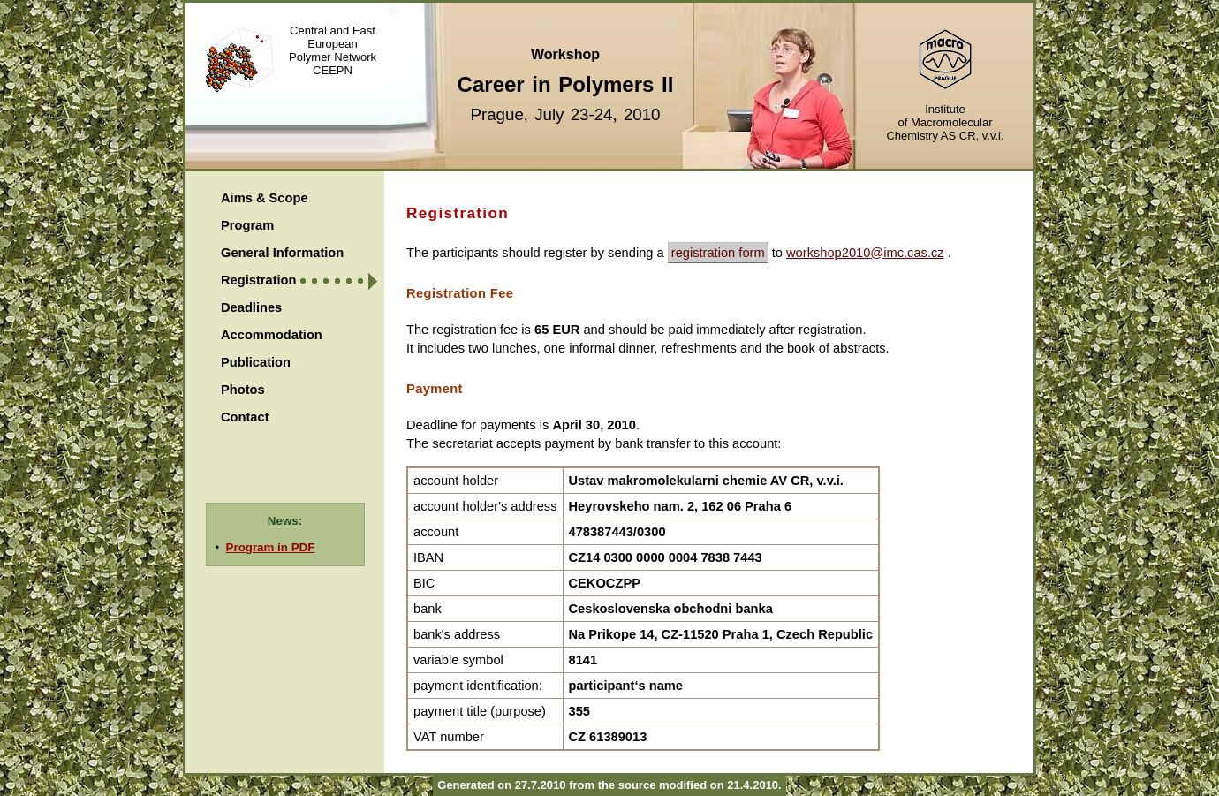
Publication (256, 362)
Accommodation (271, 335)
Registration (259, 280)
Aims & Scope (264, 198)
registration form (718, 253)
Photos (243, 390)
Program (247, 225)
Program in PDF (270, 547)
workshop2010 (828, 253)
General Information (282, 253)
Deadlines (251, 307)
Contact (245, 417)
